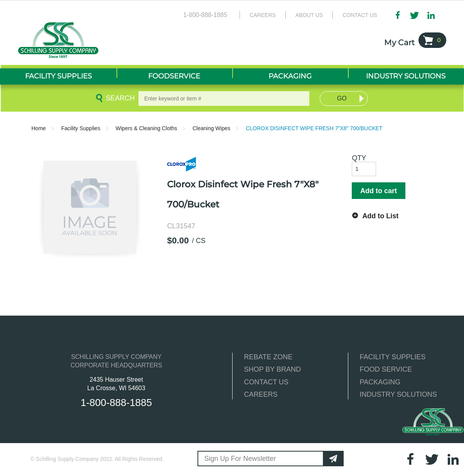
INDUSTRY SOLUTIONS (398, 394)
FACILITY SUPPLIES (393, 357)
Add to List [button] (380, 216)
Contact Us (360, 15)
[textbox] (223, 98)
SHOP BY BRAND (272, 369)
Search (119, 98)
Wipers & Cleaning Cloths (146, 128)
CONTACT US (266, 382)
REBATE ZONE (268, 357)
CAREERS (261, 394)
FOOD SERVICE (386, 369)
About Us (309, 15)
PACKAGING (380, 382)
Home (39, 128)
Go (342, 98)
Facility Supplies (80, 128)
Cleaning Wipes (211, 128)
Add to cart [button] (378, 191)
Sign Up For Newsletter (240, 458)
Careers (263, 15)
